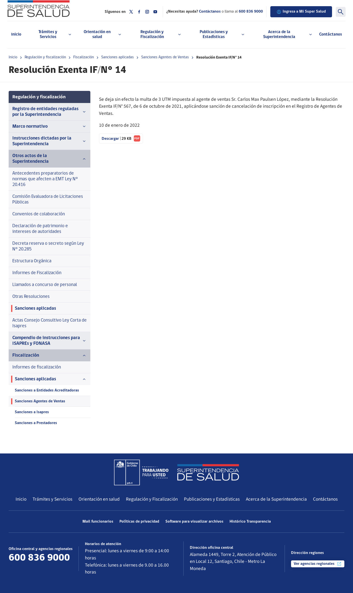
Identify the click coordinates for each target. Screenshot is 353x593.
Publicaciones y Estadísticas (212, 499)
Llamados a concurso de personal (44, 285)
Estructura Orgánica (31, 261)
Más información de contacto (38, 567)
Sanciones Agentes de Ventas (165, 57)
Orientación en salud (99, 499)
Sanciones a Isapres (32, 412)
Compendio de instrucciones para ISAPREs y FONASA (49, 341)
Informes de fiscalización (36, 367)
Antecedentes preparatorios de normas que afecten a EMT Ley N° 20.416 (45, 179)
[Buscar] (341, 12)
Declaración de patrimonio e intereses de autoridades (40, 229)
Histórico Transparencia (250, 522)
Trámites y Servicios (52, 499)
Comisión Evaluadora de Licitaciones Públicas (47, 199)
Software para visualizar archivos (194, 522)
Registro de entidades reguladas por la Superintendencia (49, 112)
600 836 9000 (251, 12)
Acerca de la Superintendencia (276, 499)
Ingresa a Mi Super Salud (301, 11)
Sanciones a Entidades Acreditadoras (47, 390)
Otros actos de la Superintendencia (49, 159)
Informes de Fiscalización (36, 273)
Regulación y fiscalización (45, 57)
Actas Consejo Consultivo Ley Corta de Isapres (49, 323)
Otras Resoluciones (31, 296)
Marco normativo (49, 126)
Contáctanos (330, 34)
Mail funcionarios (97, 522)
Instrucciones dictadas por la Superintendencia (49, 141)
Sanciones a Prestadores (36, 423)
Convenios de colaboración (38, 214)
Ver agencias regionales (318, 563)
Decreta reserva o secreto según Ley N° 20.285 (48, 246)
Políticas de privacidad (139, 522)
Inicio (16, 34)
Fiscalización (83, 57)
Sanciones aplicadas (117, 57)
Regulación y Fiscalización (152, 499)
